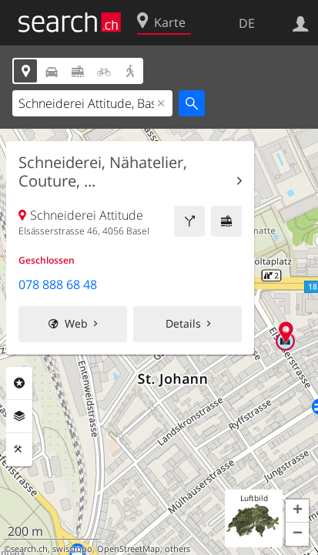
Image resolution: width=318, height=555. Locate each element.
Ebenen (19, 416)
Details (183, 323)
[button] (297, 511)
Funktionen (19, 449)
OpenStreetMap (128, 548)
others (177, 548)
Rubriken (19, 383)
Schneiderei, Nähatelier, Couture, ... (102, 171)
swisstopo (72, 548)
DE (247, 23)
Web (76, 323)
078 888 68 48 (57, 284)
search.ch (29, 548)
